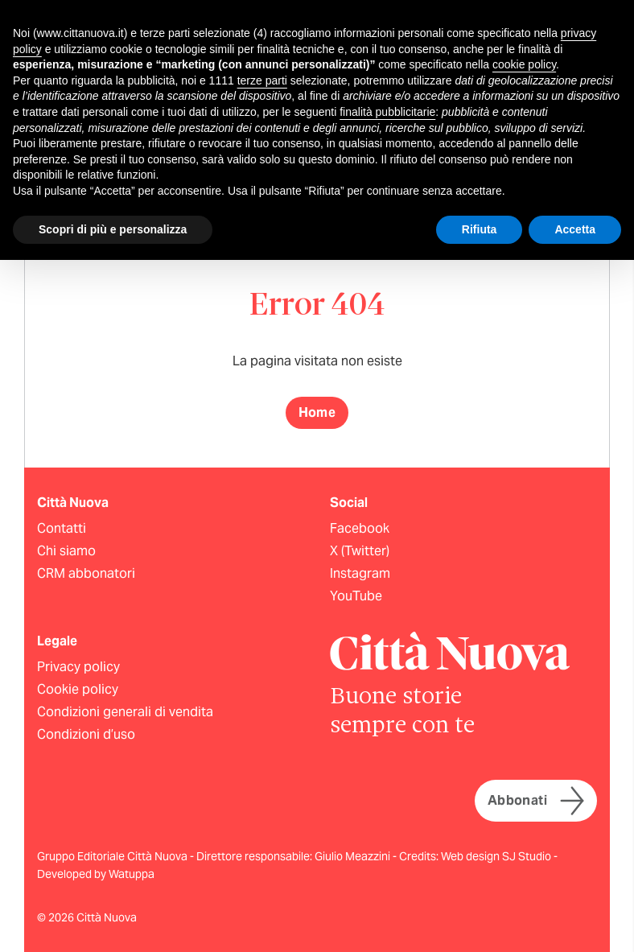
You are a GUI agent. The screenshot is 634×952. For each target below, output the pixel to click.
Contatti (61, 528)
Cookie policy (77, 689)
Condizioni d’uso (86, 734)
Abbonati (536, 801)
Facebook (359, 528)
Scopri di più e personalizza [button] (113, 229)
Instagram (360, 573)
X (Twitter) (359, 550)
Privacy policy (78, 666)
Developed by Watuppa (95, 874)
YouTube (356, 595)
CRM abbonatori (86, 573)
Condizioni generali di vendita (125, 711)
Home (317, 412)
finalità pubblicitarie (387, 111)
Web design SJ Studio (497, 856)
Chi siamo (66, 550)
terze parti (262, 80)
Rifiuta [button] (479, 229)
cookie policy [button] (524, 64)
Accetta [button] (574, 229)
